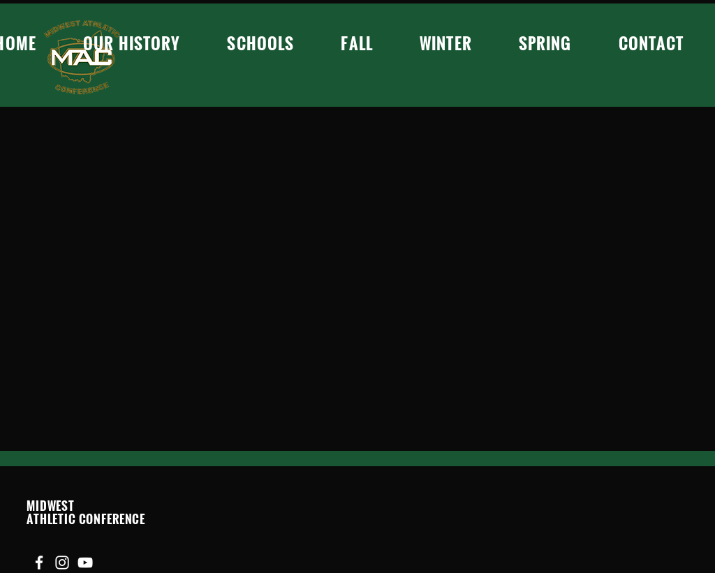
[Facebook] (39, 562)
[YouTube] (85, 562)
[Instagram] (62, 562)
